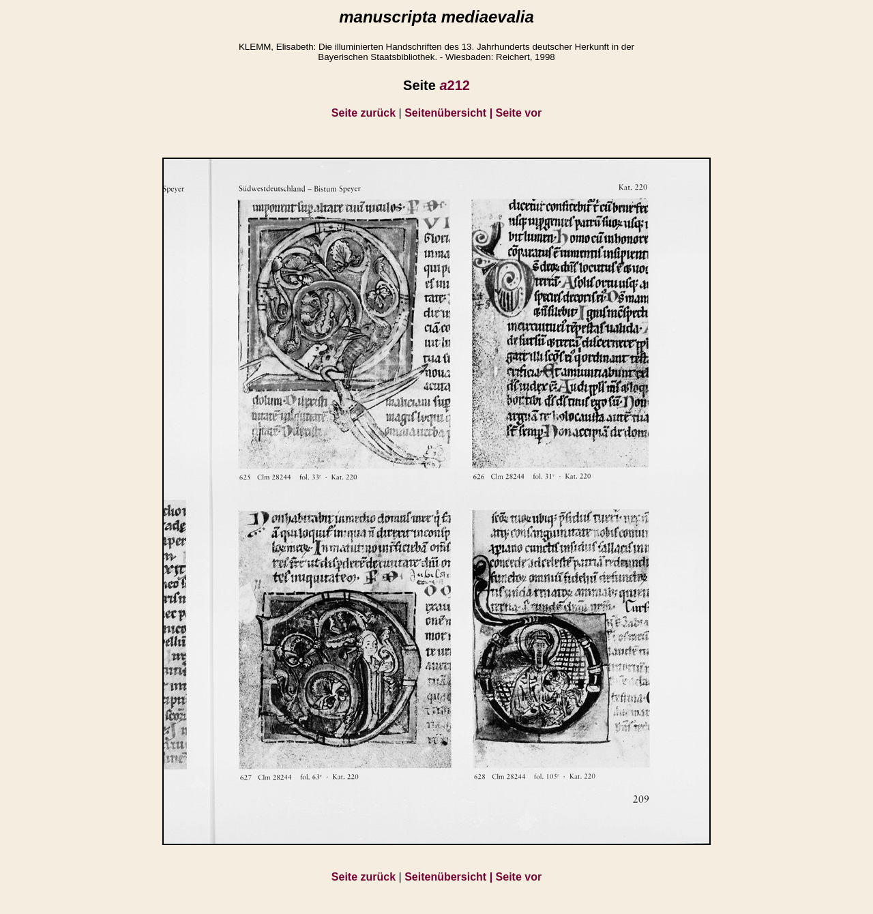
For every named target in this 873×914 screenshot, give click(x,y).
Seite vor (519, 113)
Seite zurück (363, 113)
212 (454, 85)
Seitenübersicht (449, 113)
